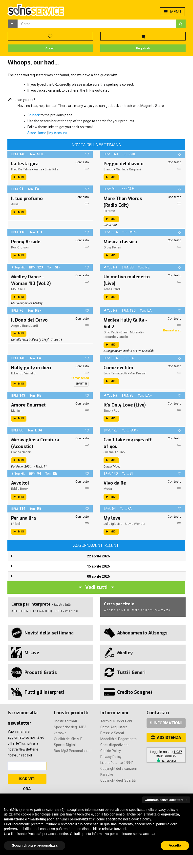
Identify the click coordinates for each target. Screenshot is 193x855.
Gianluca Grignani (128, 169)
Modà (108, 488)
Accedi (50, 48)
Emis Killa (51, 169)
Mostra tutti (62, 604)
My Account (57, 133)
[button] (13, 24)
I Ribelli (16, 524)
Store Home (36, 133)
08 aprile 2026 (98, 576)
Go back (33, 115)
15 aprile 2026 (98, 566)
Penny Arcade (25, 242)
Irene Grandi (112, 289)
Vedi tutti (96, 587)
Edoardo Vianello (116, 337)
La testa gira (25, 164)
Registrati (143, 48)
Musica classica (120, 242)
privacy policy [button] (165, 810)
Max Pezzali (137, 373)
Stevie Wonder (135, 524)
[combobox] (97, 24)
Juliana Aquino (114, 452)
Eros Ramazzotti (115, 373)
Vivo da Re (115, 483)
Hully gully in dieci (31, 368)
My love (112, 518)
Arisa (15, 204)
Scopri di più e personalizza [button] (34, 845)
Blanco (108, 169)
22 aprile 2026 (98, 556)
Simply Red (111, 410)
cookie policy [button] (141, 819)
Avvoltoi (20, 483)
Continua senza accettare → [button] (166, 800)
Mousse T (18, 289)
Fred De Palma (21, 169)
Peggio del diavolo (124, 164)
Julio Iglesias (113, 524)
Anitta (38, 169)
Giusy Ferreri (112, 247)
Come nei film (118, 368)
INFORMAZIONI (166, 723)
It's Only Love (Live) (125, 405)
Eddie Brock (19, 488)
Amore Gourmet (28, 405)
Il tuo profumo (27, 199)
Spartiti (81, 383)
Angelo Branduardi (24, 325)
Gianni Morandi (131, 332)
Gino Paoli (111, 332)
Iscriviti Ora (27, 780)
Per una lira (23, 518)
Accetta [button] (175, 845)
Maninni (16, 410)
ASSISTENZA (166, 737)
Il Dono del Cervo (29, 320)
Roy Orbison (20, 247)
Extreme (109, 211)
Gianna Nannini (21, 452)
